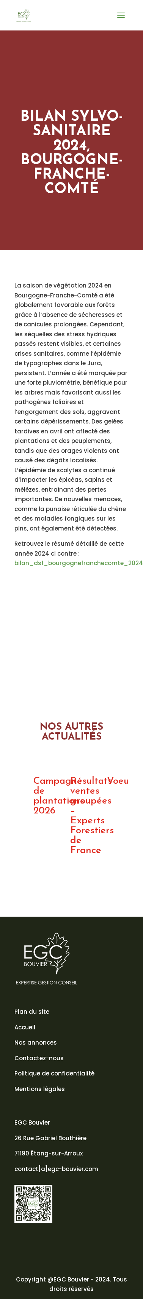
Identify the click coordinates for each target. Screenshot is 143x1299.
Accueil (24, 1027)
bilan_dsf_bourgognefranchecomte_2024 (78, 563)
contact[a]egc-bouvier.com (56, 1169)
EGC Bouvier (32, 1122)
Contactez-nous (39, 1058)
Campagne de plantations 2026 (58, 796)
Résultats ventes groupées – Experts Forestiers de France (92, 816)
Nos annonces (35, 1043)
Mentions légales (39, 1089)
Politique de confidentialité (54, 1073)
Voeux (120, 781)
